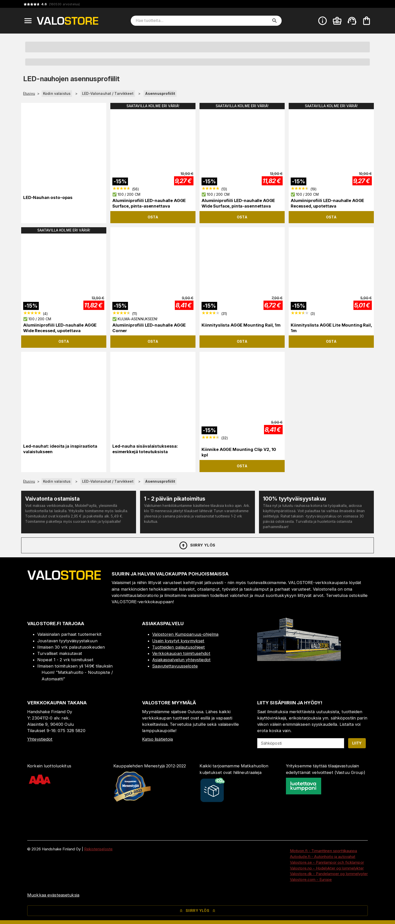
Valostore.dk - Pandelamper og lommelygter (329, 873)
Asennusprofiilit (160, 93)
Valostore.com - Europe (311, 879)
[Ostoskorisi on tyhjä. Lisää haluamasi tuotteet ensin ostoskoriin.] (366, 20)
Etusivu (29, 93)
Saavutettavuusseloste (175, 666)
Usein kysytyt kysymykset (178, 640)
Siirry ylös (197, 545)
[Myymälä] (299, 659)
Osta (153, 217)
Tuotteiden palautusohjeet (178, 647)
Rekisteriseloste (98, 849)
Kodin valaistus (57, 93)
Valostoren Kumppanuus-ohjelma (185, 634)
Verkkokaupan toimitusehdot (181, 653)
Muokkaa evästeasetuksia (53, 895)
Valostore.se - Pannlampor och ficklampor (327, 862)
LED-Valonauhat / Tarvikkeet (108, 93)
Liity (357, 743)
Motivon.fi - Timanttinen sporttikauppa (323, 850)
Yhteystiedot (40, 739)
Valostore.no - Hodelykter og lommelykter (327, 868)
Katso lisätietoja (157, 739)
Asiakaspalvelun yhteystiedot (181, 659)
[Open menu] (28, 20)
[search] (275, 21)
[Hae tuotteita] (203, 21)
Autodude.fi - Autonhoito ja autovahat (322, 856)
